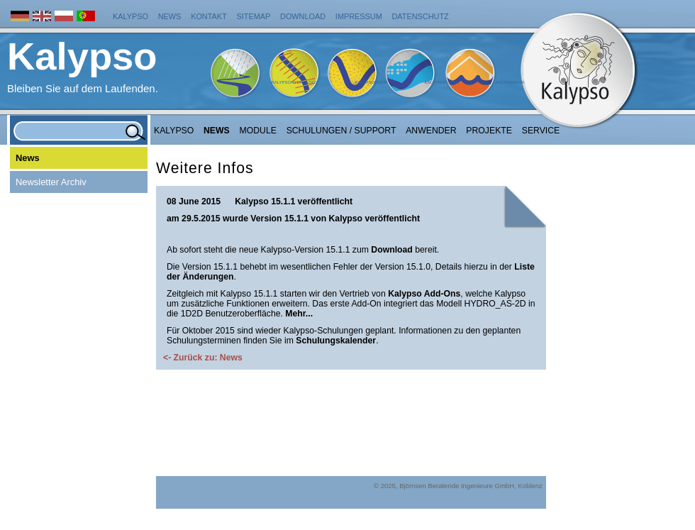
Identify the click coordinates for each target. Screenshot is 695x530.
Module (258, 131)
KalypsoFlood (441, 82)
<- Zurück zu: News (203, 358)
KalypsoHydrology (295, 82)
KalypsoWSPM (371, 82)
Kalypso (130, 16)
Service (541, 131)
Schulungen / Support (341, 131)
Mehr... (299, 314)
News (170, 16)
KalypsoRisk (510, 82)
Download (303, 16)
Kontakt (209, 16)
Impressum (358, 16)
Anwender (431, 131)
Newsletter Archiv (51, 182)
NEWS (217, 131)
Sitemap (254, 16)
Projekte (489, 131)
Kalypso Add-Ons (424, 294)
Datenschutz (420, 16)
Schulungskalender (336, 341)
